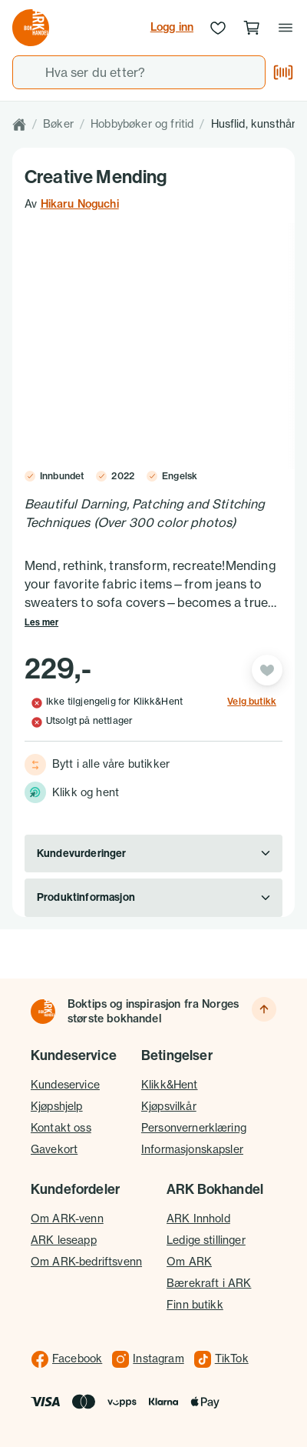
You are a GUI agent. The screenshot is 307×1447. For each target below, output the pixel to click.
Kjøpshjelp (57, 1106)
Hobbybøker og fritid (142, 124)
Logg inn (171, 27)
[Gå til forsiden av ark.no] (30, 27)
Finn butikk (195, 1305)
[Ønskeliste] (218, 27)
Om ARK (189, 1262)
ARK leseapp (64, 1240)
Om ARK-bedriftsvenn (86, 1262)
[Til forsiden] (43, 1011)
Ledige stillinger (206, 1240)
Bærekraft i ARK (209, 1283)
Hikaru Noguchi (80, 204)
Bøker (58, 124)
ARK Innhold (198, 1218)
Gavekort (54, 1149)
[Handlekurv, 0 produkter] (252, 27)
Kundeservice (65, 1085)
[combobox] (139, 72)
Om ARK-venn (67, 1218)
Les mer (41, 622)
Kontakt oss (61, 1128)
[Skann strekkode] (283, 72)
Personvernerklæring (193, 1128)
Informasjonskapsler (192, 1149)
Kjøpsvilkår (168, 1106)
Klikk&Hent (169, 1085)
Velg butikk (251, 701)
